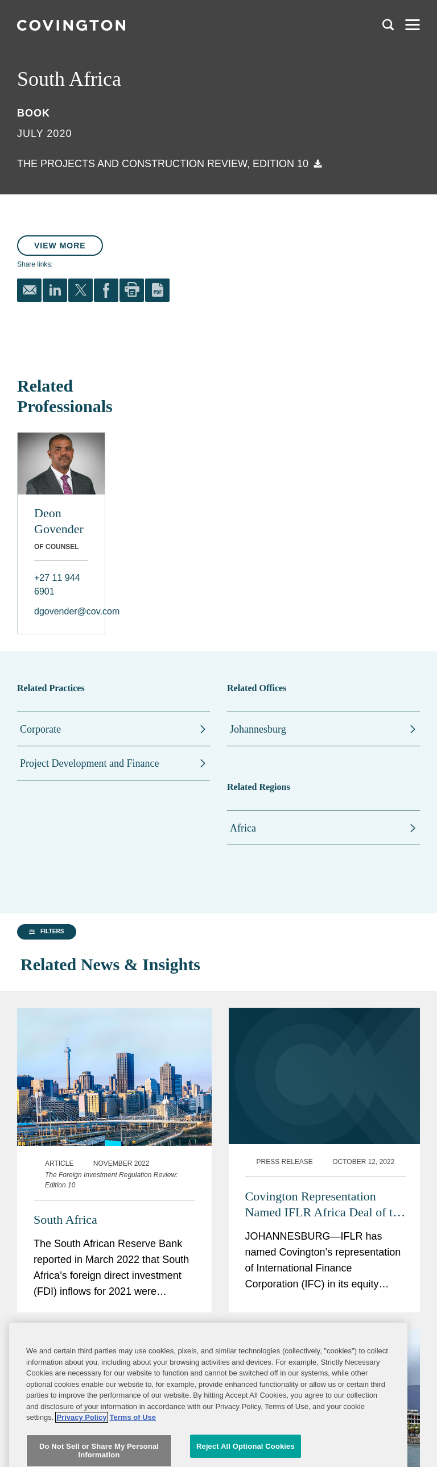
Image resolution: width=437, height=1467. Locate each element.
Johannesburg (258, 729)
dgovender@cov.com (61, 611)
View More (60, 245)
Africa (243, 828)
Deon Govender (59, 521)
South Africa (65, 1193)
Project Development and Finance (89, 763)
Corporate (40, 729)
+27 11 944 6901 (57, 584)
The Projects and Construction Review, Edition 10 (162, 163)
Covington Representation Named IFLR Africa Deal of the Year (325, 1178)
